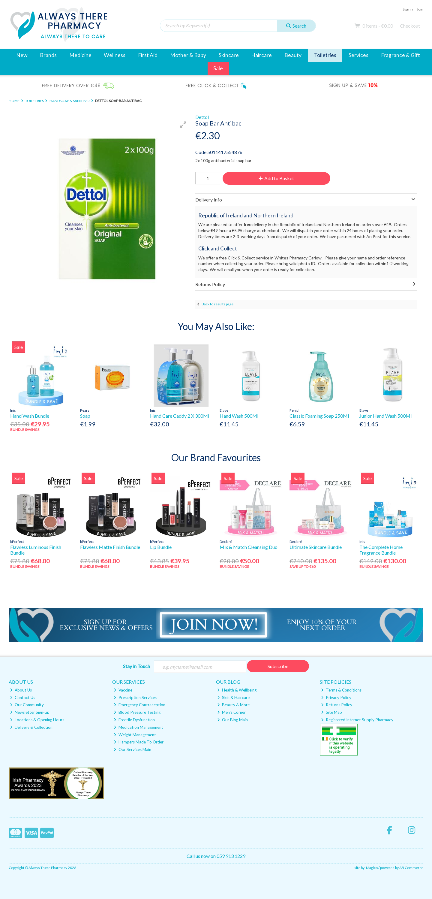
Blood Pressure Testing (137, 712)
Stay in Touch (136, 666)
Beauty (293, 55)
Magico (372, 867)
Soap (85, 416)
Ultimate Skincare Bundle (316, 547)
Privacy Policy (336, 697)
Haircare (261, 55)
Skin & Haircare (233, 697)
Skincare (229, 55)
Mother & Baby (188, 55)
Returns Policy (336, 704)
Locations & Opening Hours (37, 719)
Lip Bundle (161, 547)
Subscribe (278, 666)
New (21, 55)
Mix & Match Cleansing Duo (249, 547)
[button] (183, 124)
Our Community (27, 704)
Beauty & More (233, 704)
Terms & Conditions (341, 690)
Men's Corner (231, 712)
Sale (218, 68)
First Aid (148, 55)
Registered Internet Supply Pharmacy (357, 719)
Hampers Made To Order (139, 742)
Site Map (331, 712)
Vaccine (123, 690)
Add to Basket (276, 178)
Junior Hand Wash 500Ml (385, 416)
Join (420, 9)
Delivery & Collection (31, 727)
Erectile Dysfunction (134, 719)
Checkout (410, 26)
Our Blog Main (232, 719)
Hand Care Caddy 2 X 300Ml (179, 416)
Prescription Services (135, 697)
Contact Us (22, 697)
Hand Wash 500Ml (239, 416)
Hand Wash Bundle (29, 416)
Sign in (408, 9)
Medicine (80, 55)
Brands (48, 55)
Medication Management (138, 727)
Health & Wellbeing (236, 690)
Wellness (114, 55)
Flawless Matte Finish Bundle (110, 547)
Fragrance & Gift (400, 55)
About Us (21, 690)
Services (358, 55)
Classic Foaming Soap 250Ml (319, 416)
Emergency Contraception (139, 704)
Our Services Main (132, 749)
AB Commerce (411, 867)
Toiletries (325, 55)
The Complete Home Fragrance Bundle (381, 549)
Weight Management (135, 734)
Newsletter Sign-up (30, 712)
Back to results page (217, 304)
